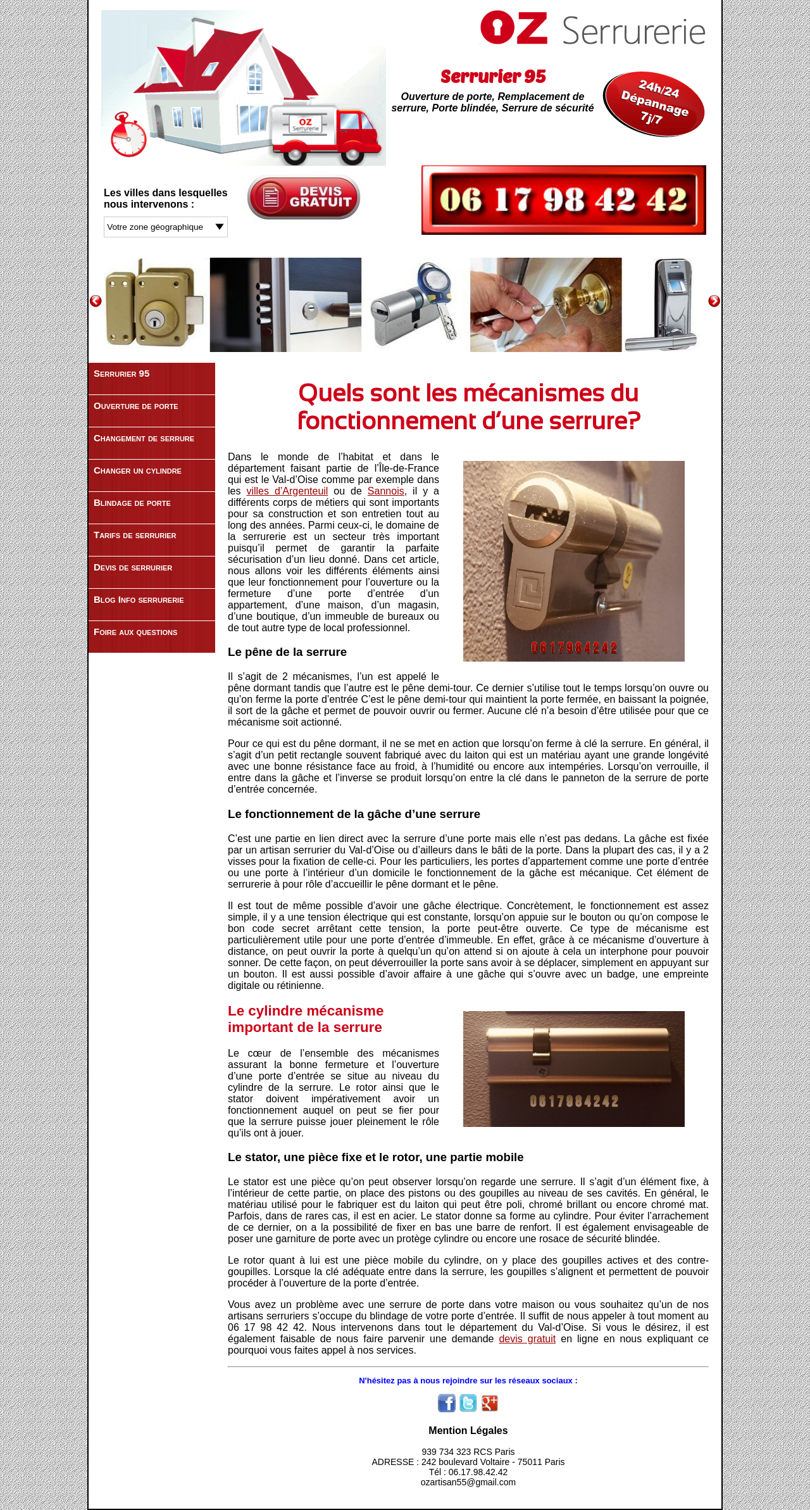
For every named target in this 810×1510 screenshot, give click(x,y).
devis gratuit (527, 1338)
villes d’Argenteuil (287, 491)
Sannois (386, 491)
